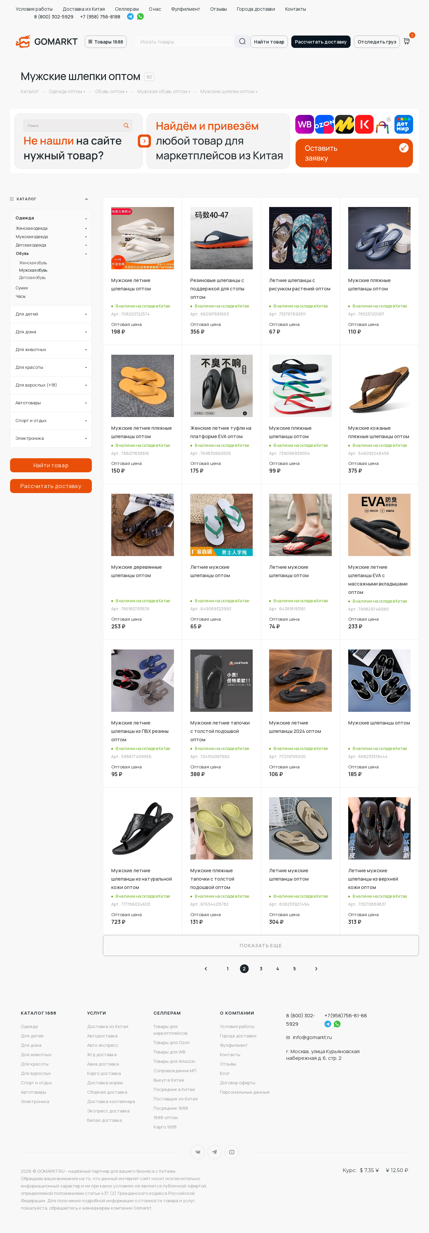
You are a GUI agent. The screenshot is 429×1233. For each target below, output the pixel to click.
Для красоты (35, 1064)
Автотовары (33, 1092)
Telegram (130, 16)
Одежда (29, 1026)
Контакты (295, 9)
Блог (225, 1073)
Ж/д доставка (102, 1054)
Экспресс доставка (108, 1111)
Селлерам (127, 9)
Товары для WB (169, 1052)
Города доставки (256, 9)
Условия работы (34, 9)
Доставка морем (105, 1083)
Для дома (31, 1045)
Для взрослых (36, 1073)
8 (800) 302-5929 (53, 16)
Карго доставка (104, 1073)
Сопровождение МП (175, 1071)
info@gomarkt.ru (312, 1037)
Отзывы (218, 9)
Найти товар (269, 42)
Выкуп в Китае (169, 1080)
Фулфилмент (185, 9)
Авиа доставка (103, 1064)
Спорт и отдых (36, 1083)
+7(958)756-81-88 (345, 1015)
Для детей (32, 1036)
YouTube (232, 1152)
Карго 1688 (165, 1127)
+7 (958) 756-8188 (100, 16)
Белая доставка (104, 1120)
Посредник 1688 (171, 1108)
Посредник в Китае (174, 1089)
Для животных (36, 1054)
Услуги (96, 1013)
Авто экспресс (103, 1045)
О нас (155, 9)
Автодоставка (102, 1036)
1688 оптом (166, 1117)
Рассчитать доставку (321, 42)
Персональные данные (244, 1092)
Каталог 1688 (38, 1013)
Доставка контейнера (111, 1101)
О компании (237, 1013)
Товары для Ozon (172, 1042)
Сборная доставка (107, 1092)
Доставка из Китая (84, 9)
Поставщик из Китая (176, 1099)
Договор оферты (237, 1083)
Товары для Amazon (174, 1061)
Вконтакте (197, 1152)
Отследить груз (377, 42)
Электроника (35, 1101)
